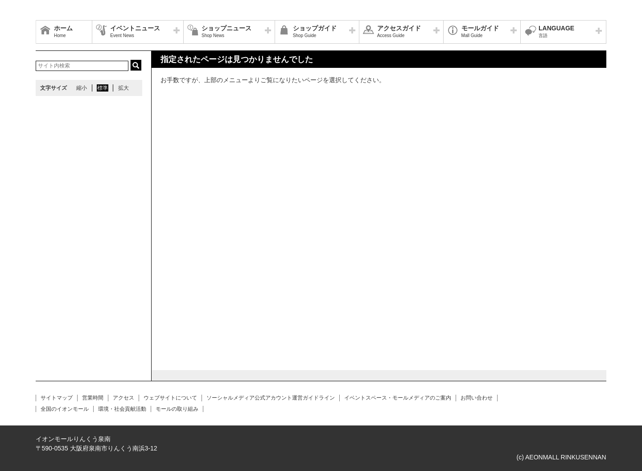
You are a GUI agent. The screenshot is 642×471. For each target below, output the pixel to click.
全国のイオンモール (65, 409)
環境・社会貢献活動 (122, 409)
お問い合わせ (477, 398)
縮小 (81, 88)
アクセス (123, 398)
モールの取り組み (177, 409)
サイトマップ (57, 398)
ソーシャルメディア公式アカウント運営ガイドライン (270, 398)
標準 (102, 88)
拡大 (123, 88)
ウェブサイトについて (170, 398)
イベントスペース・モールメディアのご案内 (397, 398)
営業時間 (92, 398)
